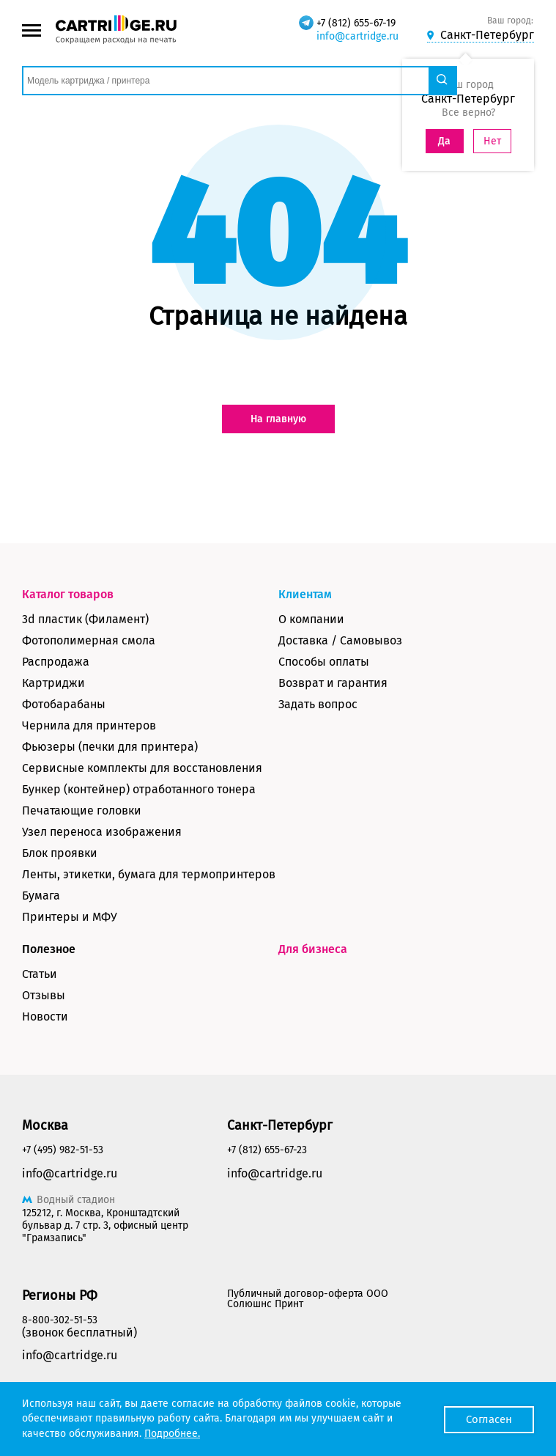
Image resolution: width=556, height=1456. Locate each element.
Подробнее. (172, 1433)
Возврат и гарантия (333, 683)
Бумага (41, 895)
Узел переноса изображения (102, 832)
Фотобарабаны (63, 704)
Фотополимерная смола (88, 640)
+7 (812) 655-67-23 (267, 1150)
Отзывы (43, 995)
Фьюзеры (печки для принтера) (110, 747)
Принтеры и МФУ (69, 917)
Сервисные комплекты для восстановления (142, 768)
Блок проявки (59, 853)
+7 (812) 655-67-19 (356, 23)
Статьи (39, 974)
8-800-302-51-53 (59, 1320)
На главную (278, 419)
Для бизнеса (312, 949)
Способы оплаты (323, 662)
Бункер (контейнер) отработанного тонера (139, 789)
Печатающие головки (81, 810)
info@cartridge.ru (357, 36)
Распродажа (55, 662)
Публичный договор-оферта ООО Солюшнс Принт (307, 1298)
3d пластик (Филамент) (85, 619)
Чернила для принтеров (89, 725)
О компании (311, 619)
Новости (45, 1016)
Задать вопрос (317, 704)
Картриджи (53, 683)
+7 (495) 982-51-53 (62, 1150)
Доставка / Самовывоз (340, 640)
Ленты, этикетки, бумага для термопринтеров (148, 874)
